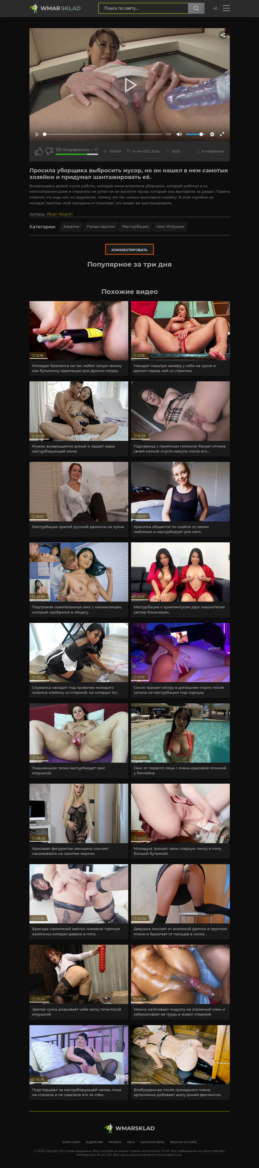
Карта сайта (71, 1142)
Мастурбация (135, 226)
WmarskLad (135, 1128)
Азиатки (71, 226)
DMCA (131, 1142)
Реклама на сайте (183, 1142)
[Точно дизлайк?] (49, 151)
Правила (115, 1142)
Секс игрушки (170, 226)
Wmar (60, 8)
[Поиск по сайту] (196, 8)
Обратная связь (152, 1142)
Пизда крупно (100, 226)
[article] (78, 338)
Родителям (94, 1142)
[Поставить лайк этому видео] (39, 151)
